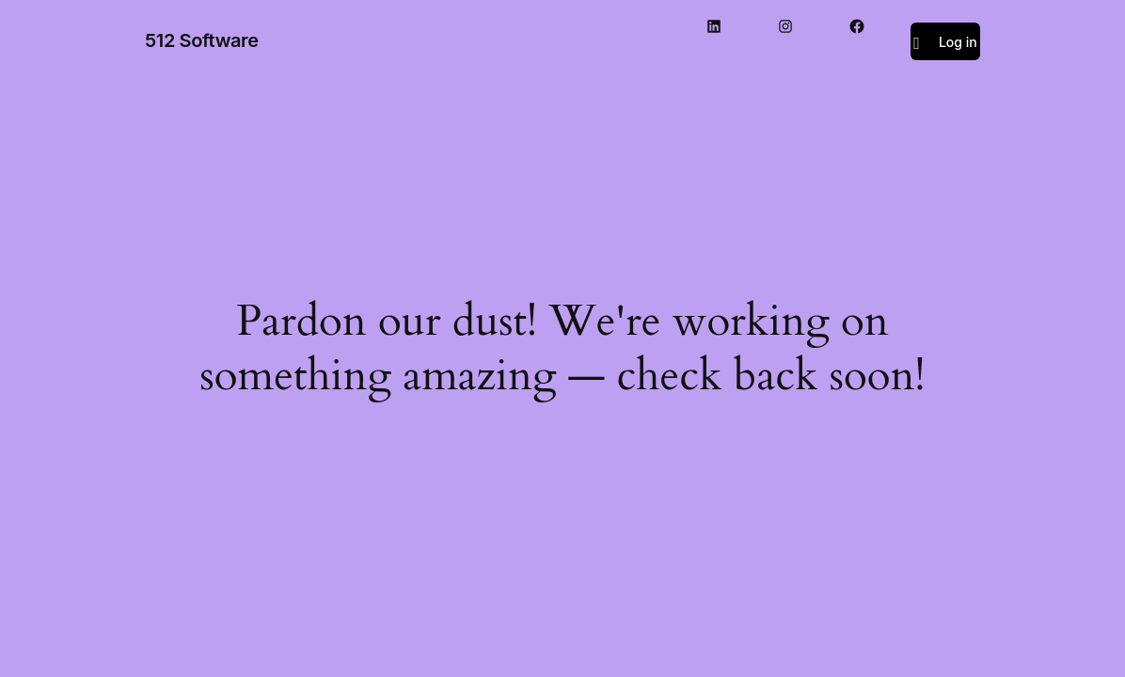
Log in (958, 42)
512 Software (202, 40)
